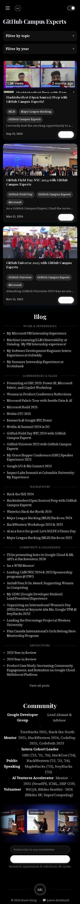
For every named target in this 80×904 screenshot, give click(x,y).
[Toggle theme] (71, 8)
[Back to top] (40, 889)
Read (66, 134)
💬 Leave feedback (55, 900)
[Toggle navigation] (8, 8)
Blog (40, 316)
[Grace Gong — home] (17, 8)
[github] (27, 875)
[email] (52, 875)
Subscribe (40, 859)
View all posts (39, 685)
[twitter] (44, 875)
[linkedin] (36, 875)
